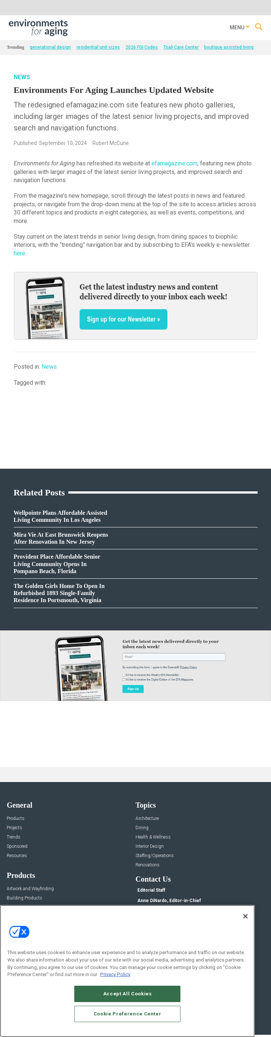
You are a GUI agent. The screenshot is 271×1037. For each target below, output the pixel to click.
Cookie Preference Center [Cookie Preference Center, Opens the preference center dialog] (127, 1014)
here (19, 253)
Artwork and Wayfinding (30, 888)
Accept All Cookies (127, 993)
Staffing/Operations (155, 855)
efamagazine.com (174, 163)
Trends (13, 837)
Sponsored (17, 846)
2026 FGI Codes (141, 47)
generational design (50, 47)
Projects (14, 828)
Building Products (24, 898)
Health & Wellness (153, 837)
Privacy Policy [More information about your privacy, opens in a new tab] (115, 974)
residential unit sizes (98, 47)
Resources (17, 855)
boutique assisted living (229, 47)
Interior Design (150, 846)
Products (16, 818)
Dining (142, 828)
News (22, 77)
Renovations (148, 865)
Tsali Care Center (181, 47)
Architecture (147, 818)
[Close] (245, 916)
